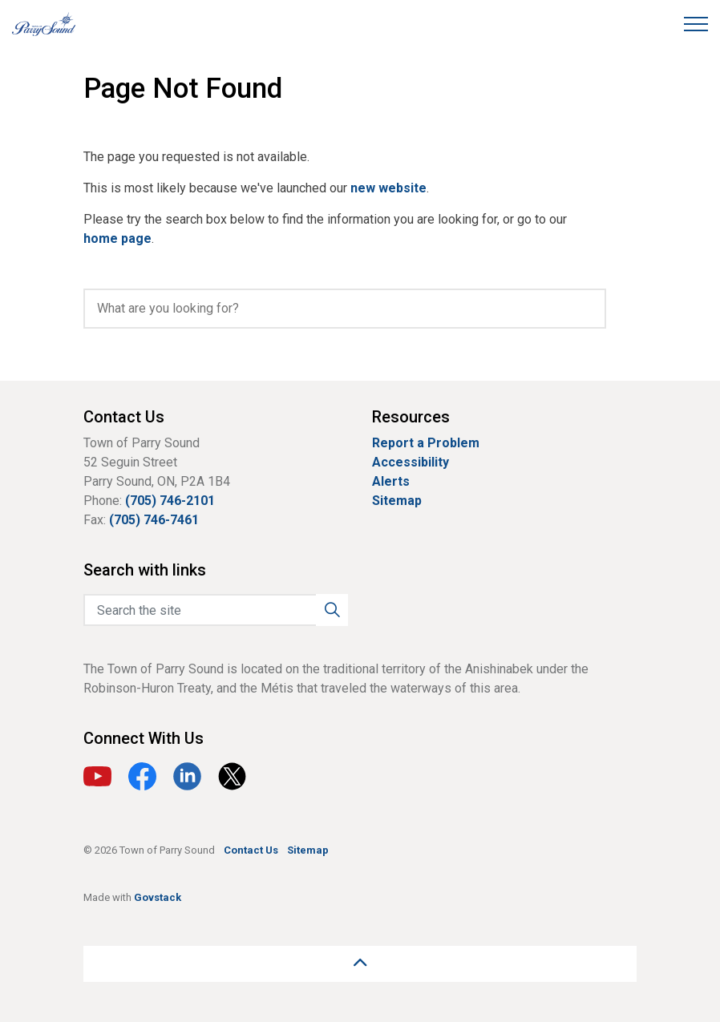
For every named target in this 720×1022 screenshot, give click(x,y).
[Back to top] (360, 964)
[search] (344, 309)
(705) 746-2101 (170, 500)
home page (117, 238)
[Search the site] (215, 610)
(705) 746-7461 (154, 519)
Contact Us (251, 850)
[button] (332, 610)
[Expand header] (696, 24)
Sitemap (397, 500)
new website (388, 188)
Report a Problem (425, 442)
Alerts (391, 481)
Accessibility (410, 462)
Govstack (157, 897)
